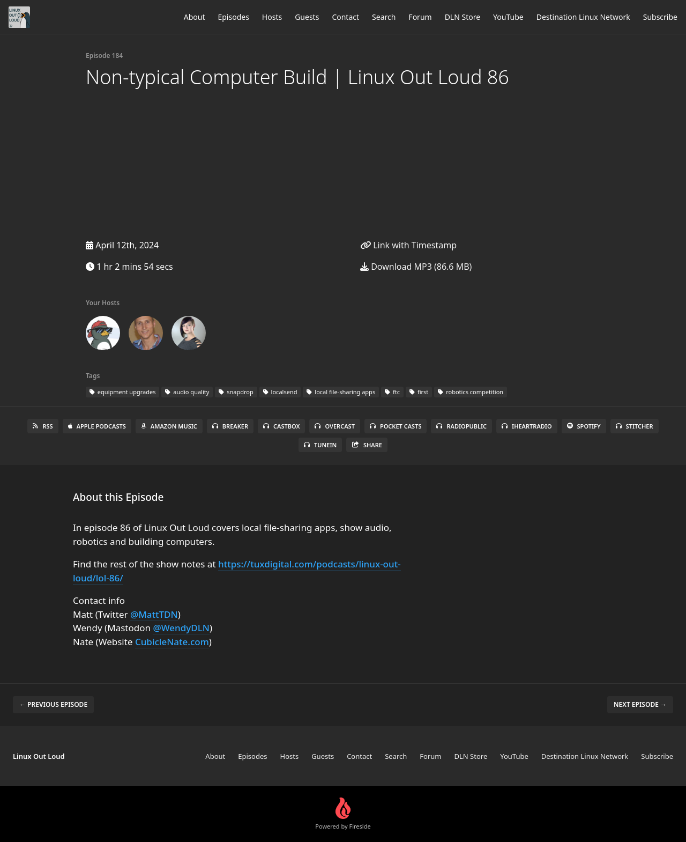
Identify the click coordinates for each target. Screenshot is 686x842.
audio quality (187, 392)
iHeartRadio (527, 426)
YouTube (508, 17)
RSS (43, 426)
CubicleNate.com (172, 642)
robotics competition (470, 392)
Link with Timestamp (408, 245)
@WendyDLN (181, 628)
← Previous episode (53, 704)
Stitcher (634, 426)
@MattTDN (154, 614)
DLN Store (462, 17)
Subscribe (660, 17)
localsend (280, 392)
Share (367, 445)
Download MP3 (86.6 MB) (416, 266)
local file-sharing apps (341, 392)
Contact (345, 17)
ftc (392, 392)
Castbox (281, 426)
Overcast (334, 426)
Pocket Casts (396, 426)
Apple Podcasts (97, 426)
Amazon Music (169, 426)
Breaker (230, 426)
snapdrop (236, 392)
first (418, 392)
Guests (307, 17)
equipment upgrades (122, 392)
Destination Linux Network (583, 17)
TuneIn (320, 445)
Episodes (233, 17)
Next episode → (640, 704)
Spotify (584, 426)
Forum (419, 17)
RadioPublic (461, 426)
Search (384, 17)
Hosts (272, 17)
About (194, 17)
